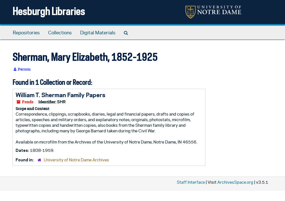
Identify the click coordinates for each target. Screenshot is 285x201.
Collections (60, 32)
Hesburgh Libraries (49, 11)
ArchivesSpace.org (235, 182)
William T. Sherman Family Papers (60, 95)
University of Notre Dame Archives (76, 159)
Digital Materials (98, 32)
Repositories (26, 32)
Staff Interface (191, 182)
